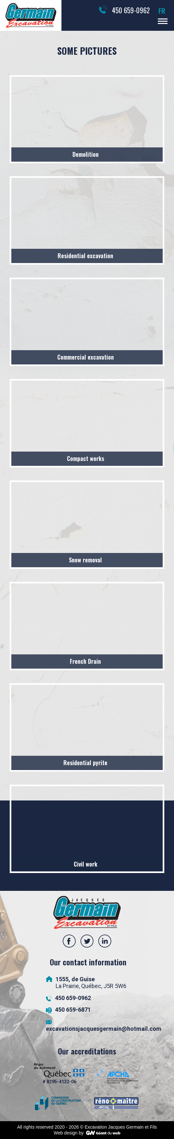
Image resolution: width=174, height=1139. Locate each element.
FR (161, 11)
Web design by (68, 1132)
